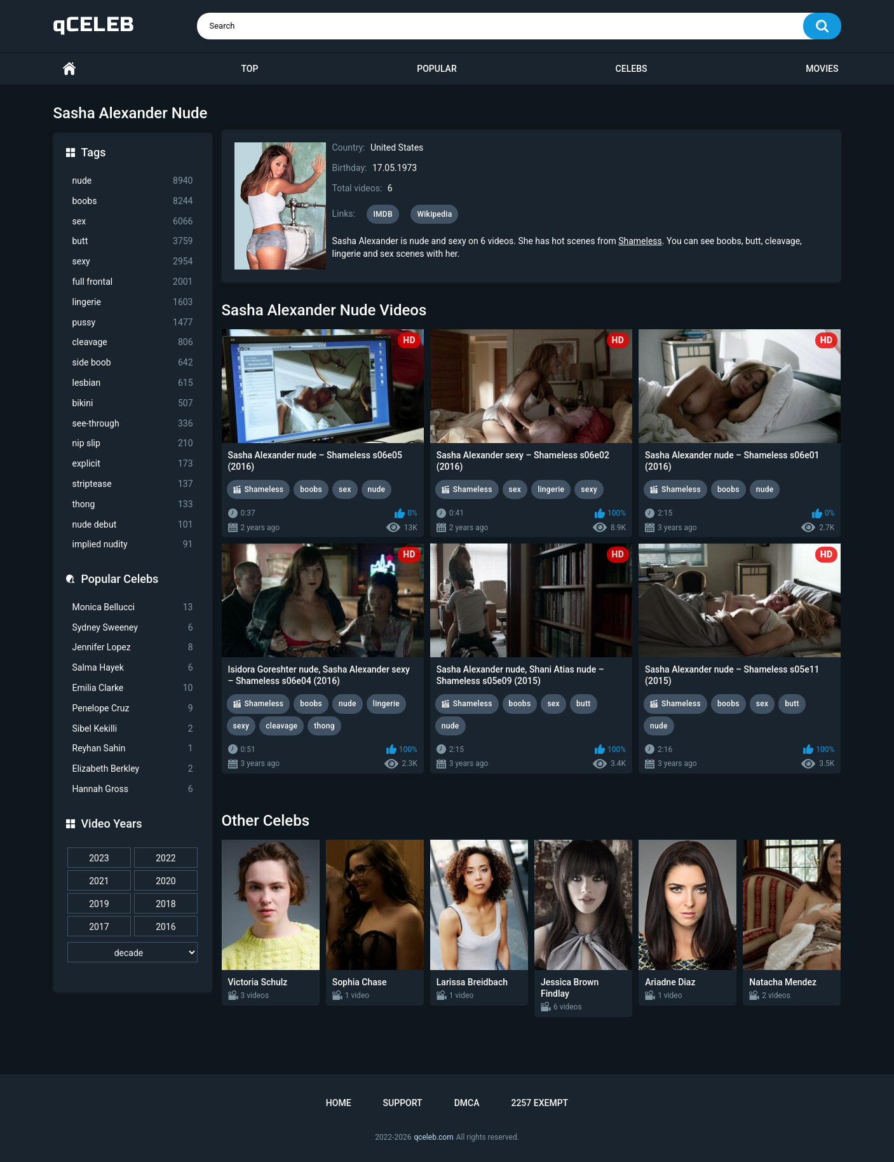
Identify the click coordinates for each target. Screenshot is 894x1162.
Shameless (640, 241)
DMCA (467, 1103)
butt (132, 241)
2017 (99, 927)
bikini (132, 403)
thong (132, 504)
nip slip (132, 443)
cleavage (132, 342)
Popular (436, 69)
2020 (165, 881)
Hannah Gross (132, 789)
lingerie (132, 302)
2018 (165, 904)
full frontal (132, 282)
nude (132, 180)
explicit (132, 463)
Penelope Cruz (132, 708)
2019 (99, 904)
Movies (822, 69)
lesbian (132, 383)
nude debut (132, 524)
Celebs (631, 69)
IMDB (383, 214)
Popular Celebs (120, 578)
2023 (99, 858)
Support (403, 1103)
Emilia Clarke (132, 688)
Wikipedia (434, 214)
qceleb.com (433, 1137)
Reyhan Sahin (132, 748)
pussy (132, 322)
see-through (132, 423)
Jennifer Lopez (132, 647)
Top (249, 69)
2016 (165, 927)
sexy (132, 261)
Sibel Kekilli (132, 728)
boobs (132, 201)
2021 (99, 881)
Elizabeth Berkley (132, 768)
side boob (132, 362)
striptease (132, 484)
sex (132, 221)
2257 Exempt (539, 1103)
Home (69, 69)
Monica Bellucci (132, 607)
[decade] (132, 952)
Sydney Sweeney (132, 627)
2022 (165, 858)
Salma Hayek (132, 667)
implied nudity (132, 544)
